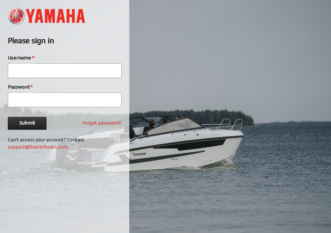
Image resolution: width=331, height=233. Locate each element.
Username (21, 57)
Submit (27, 123)
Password (20, 86)
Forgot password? (102, 123)
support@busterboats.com (38, 147)
